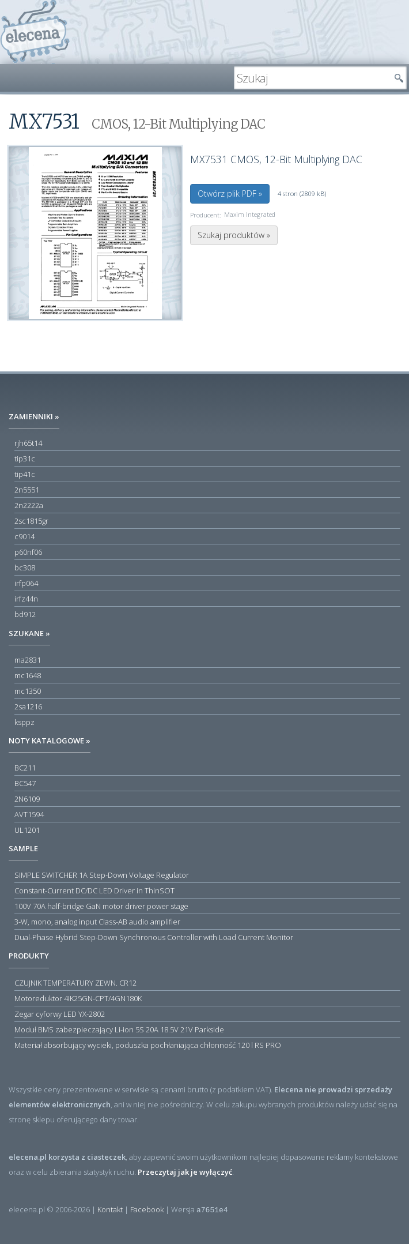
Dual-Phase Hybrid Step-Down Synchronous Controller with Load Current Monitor (153, 937)
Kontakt (110, 1209)
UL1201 (27, 830)
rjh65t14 (28, 443)
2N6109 (27, 799)
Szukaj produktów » (234, 235)
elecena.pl (35, 32)
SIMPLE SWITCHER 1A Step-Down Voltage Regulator (101, 875)
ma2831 (27, 660)
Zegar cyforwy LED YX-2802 (59, 1014)
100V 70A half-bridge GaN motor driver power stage (101, 906)
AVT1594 (29, 814)
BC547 (25, 783)
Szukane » (29, 633)
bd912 (25, 614)
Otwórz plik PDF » (230, 193)
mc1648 (27, 675)
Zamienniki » (34, 416)
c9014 (24, 536)
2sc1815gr (31, 521)
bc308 (24, 567)
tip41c (24, 474)
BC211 (25, 767)
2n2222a (28, 505)
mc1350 (27, 691)
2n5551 (26, 489)
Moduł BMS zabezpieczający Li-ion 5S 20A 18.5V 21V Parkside (119, 1029)
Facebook (147, 1209)
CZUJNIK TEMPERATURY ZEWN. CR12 (75, 983)
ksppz (24, 722)
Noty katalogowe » (49, 740)
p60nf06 (28, 552)
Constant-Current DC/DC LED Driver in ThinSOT (94, 890)
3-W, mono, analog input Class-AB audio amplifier (97, 921)
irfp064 (26, 583)
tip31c (24, 458)
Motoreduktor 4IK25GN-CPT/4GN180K (78, 998)
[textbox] (311, 77)
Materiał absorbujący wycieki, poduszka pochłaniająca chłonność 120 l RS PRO (147, 1045)
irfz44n (26, 598)
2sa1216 (28, 706)
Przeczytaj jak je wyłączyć (185, 1172)
